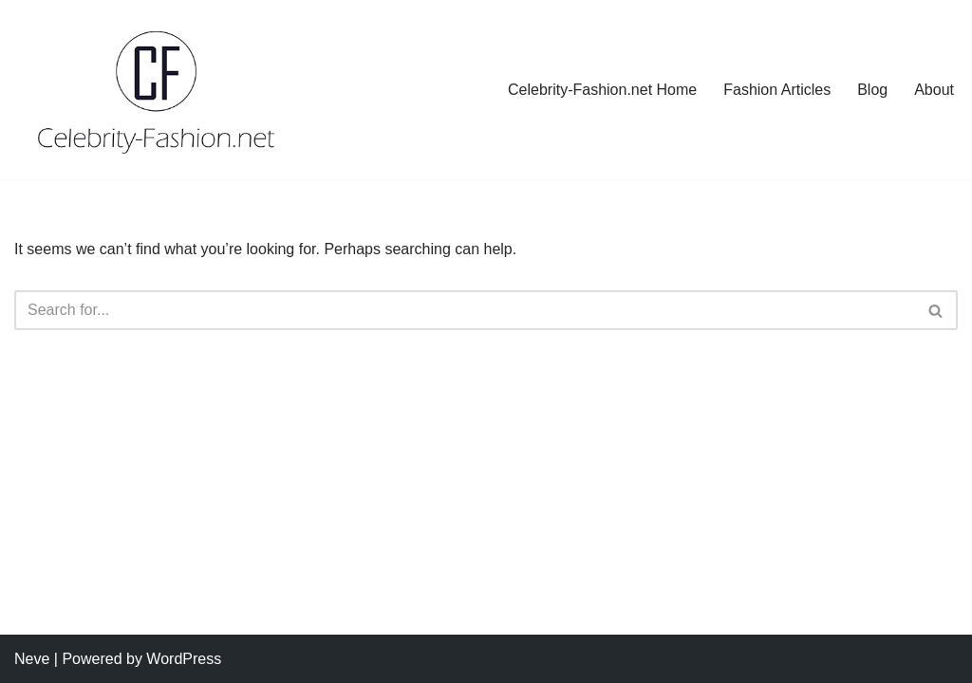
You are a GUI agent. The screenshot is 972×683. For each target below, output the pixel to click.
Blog (872, 90)
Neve (31, 659)
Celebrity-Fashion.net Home (602, 90)
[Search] (464, 310)
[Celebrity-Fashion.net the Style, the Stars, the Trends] (157, 89)
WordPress (183, 659)
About (934, 90)
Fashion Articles (777, 90)
